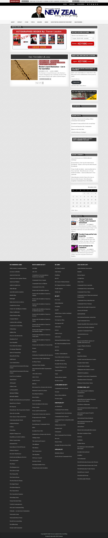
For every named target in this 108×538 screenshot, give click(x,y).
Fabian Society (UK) (60, 425)
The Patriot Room (14, 477)
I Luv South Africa (14, 362)
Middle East (55, 60)
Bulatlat (79, 271)
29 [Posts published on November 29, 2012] (84, 206)
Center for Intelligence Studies (18, 308)
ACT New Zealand (60, 268)
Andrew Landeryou (15, 285)
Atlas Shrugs (13, 288)
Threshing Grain (14, 497)
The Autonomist (14, 460)
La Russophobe (14, 389)
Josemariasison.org (82, 334)
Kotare (57, 330)
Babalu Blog (13, 295)
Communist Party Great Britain (63, 413)
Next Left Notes (36, 400)
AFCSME (34, 268)
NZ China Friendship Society (62, 343)
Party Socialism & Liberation (40, 404)
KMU (78, 337)
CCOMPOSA (80, 278)
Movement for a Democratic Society (42, 387)
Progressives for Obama (39, 417)
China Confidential (14, 312)
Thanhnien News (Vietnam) (84, 379)
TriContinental (81, 458)
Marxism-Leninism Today (84, 433)
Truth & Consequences (16, 504)
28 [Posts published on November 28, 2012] (80, 206)
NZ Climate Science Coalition (63, 285)
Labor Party (35, 377)
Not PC (57, 278)
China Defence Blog (15, 315)
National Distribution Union (62, 340)
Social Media (80, 4)
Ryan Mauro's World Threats (17, 447)
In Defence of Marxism (83, 404)
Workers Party (59, 380)
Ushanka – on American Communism (19, 511)
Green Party (58, 316)
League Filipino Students (84, 346)
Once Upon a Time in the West (18, 416)
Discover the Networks (16, 335)
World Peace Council (83, 472)
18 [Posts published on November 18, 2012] (95, 199)
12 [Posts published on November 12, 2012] (73, 199)
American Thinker (15, 281)
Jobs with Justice (37, 373)
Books (65, 4)
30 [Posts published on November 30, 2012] (88, 206)
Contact (19, 22)
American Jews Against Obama (18, 278)
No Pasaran (13, 406)
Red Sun (79, 436)
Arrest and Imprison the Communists (81, 126)
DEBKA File (13, 332)
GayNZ (57, 310)
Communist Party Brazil (61, 388)
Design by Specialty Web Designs (54, 536)
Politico (12, 426)
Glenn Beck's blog (14, 356)
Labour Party (58, 333)
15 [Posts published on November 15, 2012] (84, 199)
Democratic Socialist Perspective (86, 307)
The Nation (35, 447)
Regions (39, 22)
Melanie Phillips (14, 393)
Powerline (12, 430)
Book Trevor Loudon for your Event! (61, 22)
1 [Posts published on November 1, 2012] (84, 193)
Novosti (57, 438)
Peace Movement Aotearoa (62, 357)
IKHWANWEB (81, 314)
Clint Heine (58, 271)
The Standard (58, 370)
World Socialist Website (83, 479)
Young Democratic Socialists (40, 468)
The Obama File (14, 474)
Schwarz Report (14, 450)
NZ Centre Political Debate (62, 281)
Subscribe (72, 4)
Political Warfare (14, 423)
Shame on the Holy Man (77, 129)
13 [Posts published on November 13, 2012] (77, 199)
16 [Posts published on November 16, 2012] (88, 199)
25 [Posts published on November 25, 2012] (95, 203)
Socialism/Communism (58, 62)
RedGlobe (80, 440)
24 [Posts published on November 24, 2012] (91, 203)
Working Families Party (38, 464)
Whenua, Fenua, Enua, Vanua (85, 383)
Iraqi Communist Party (83, 320)
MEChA (34, 383)
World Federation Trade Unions (86, 468)
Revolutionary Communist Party (41, 424)
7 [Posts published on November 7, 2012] (80, 196)
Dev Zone (57, 299)
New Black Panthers (37, 393)
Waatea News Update (61, 377)
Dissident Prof (14, 339)
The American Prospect (38, 441)
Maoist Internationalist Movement (86, 430)
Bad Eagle (12, 298)
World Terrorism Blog (16, 521)
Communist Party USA (38, 287)
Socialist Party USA (37, 431)
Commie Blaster (14, 319)
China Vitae (80, 281)
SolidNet (79, 455)
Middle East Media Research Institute (20, 399)
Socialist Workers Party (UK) (63, 445)
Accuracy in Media (15, 271)
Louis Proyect (36, 380)
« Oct (72, 210)
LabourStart (80, 426)
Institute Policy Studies (38, 365)
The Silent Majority (15, 487)
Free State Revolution (16, 345)
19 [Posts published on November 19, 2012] (73, 203)
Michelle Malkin (14, 396)
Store (26, 22)
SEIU (33, 427)
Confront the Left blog (16, 322)
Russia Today (58, 441)
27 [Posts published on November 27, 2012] (77, 206)
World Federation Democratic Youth (87, 465)
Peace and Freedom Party (39, 410)
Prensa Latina (58, 398)
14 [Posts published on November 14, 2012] (80, 199)
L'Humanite (58, 431)
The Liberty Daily (14, 470)
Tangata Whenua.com (60, 367)
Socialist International (83, 452)
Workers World (36, 461)
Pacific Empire (59, 288)
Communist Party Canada (39, 280)
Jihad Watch (13, 379)
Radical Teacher (36, 420)
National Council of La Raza (39, 390)
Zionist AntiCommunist (16, 527)
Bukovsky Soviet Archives (17, 302)
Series (46, 22)
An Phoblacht (58, 406)
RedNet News (81, 443)
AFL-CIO (34, 271)
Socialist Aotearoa (60, 360)
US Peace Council (37, 458)
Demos (34, 348)
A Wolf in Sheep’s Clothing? (78, 132)
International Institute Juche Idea (86, 317)
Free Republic (13, 342)
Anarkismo (80, 396)
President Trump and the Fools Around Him (83, 123)
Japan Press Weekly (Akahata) (85, 327)
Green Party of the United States (41, 358)
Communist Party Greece (62, 416)
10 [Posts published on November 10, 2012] (91, 196)
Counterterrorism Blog (16, 325)
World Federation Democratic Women (87, 462)
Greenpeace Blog (59, 320)
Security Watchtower (15, 453)
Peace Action (35, 407)
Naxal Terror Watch (15, 403)
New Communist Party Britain (63, 435)
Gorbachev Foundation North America (42, 355)
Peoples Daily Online (83, 362)
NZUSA (57, 350)
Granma (57, 391)
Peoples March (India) (83, 366)
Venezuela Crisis (14, 514)
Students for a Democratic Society (41, 434)
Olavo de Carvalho (15, 413)
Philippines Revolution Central (85, 369)
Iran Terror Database (15, 376)
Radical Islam (44, 62)
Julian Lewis (13, 386)
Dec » (76, 210)
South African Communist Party (63, 456)
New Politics (35, 397)
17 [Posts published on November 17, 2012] (91, 199)
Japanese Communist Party (84, 330)
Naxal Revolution (82, 356)
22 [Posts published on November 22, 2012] (84, 203)
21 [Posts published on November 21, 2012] (80, 203)
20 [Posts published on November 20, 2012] (77, 203)
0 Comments (90, 224)
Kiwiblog (57, 275)
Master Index (78, 22)
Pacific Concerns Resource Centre (86, 359)
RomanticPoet (13, 443)
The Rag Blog (35, 454)
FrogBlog (57, 306)
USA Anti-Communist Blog (17, 507)
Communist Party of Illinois (39, 283)
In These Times (36, 361)
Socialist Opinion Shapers (48, 64)
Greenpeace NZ (59, 323)
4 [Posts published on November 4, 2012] (95, 193)
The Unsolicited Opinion (16, 494)
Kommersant (58, 428)
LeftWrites (80, 349)
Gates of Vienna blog (15, 352)
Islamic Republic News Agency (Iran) (87, 324)
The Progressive (37, 451)
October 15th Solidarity (61, 353)
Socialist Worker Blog (61, 363)
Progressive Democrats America (41, 414)
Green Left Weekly (82, 310)
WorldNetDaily (14, 524)
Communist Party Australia (84, 285)
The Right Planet (14, 484)
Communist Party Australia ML (85, 288)
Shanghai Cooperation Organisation (87, 376)
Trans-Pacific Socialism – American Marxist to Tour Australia (83, 172)
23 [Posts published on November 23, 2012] (88, 203)
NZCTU (57, 347)
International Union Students (85, 418)
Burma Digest (81, 275)
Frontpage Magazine (15, 349)
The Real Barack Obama (16, 480)
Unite (56, 374)
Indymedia (58, 326)
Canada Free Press (15, 305)
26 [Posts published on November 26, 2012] (73, 206)
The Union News (14, 490)
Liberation (58, 336)
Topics (33, 22)
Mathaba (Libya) (59, 453)
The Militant (35, 444)
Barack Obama (44, 60)
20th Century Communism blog (18, 268)
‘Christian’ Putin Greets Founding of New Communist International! (87, 221)
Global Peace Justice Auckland (63, 313)
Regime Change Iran (15, 433)
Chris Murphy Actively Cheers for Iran (81, 177)
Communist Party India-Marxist (85, 300)
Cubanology (13, 329)
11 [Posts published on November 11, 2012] (95, 196)
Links (78, 352)
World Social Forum (82, 475)
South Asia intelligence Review (18, 457)
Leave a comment (54, 71)
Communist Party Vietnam (84, 303)
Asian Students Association (84, 268)
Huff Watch (13, 359)
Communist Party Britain (61, 409)
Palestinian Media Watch (16, 420)
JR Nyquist (13, 383)
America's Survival (15, 275)
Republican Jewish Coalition (17, 437)
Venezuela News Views (16, 517)
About (13, 22)
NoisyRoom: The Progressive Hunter (20, 410)
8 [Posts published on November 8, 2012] (84, 196)
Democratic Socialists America (40, 290)
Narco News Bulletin (60, 395)
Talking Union (36, 437)
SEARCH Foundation (82, 373)
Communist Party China (83, 292)
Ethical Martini (59, 303)
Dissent (34, 351)
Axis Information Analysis (17, 292)
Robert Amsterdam (15, 440)
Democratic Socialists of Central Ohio (42, 345)
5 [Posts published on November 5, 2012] (73, 196)
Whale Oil (57, 292)
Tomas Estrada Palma (15, 501)
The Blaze (12, 463)
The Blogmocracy (14, 467)
